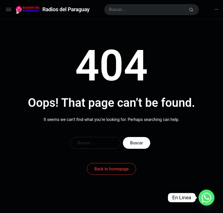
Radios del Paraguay (66, 9)
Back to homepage (111, 169)
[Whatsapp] (206, 198)
